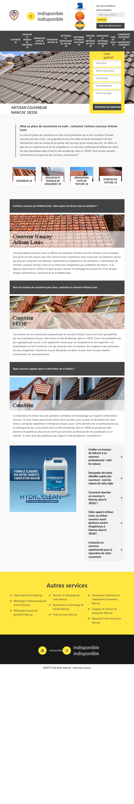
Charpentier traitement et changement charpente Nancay (106, 599)
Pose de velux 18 (113, 41)
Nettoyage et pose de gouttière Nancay (25, 612)
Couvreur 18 (15, 41)
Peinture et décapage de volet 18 (90, 41)
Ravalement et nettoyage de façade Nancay (68, 607)
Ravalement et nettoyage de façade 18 (103, 41)
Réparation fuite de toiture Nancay (106, 620)
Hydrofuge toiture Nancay (28, 595)
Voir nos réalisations (110, 26)
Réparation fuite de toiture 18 (39, 41)
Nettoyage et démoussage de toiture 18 (66, 41)
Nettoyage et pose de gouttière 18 (79, 41)
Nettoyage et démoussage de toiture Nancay (30, 603)
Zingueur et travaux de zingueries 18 (27, 41)
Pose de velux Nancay (65, 614)
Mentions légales (82, 668)
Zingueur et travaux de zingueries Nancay (104, 611)
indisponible (50, 13)
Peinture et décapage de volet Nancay (66, 597)
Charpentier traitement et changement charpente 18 (124, 41)
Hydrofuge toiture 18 (52, 41)
